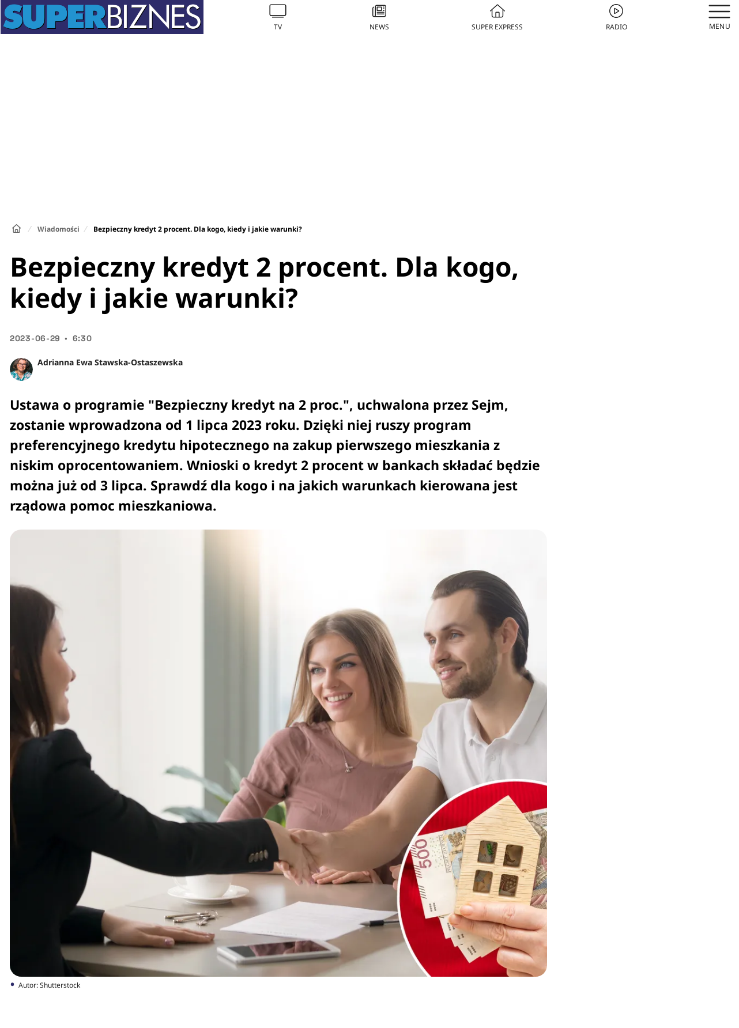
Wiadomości (58, 229)
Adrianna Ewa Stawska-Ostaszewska (110, 362)
